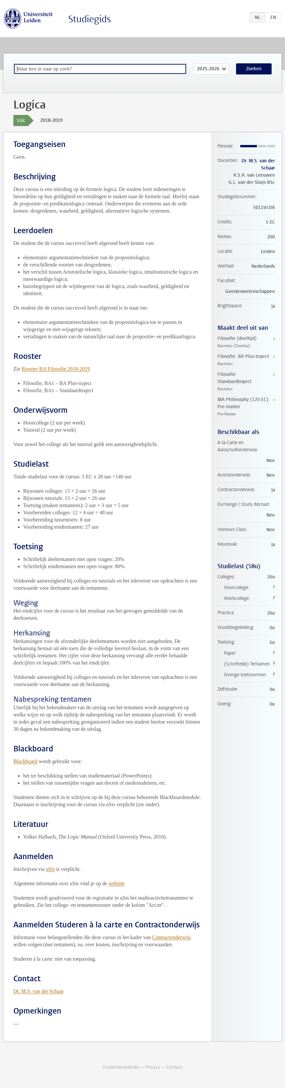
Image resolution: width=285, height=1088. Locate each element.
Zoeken (253, 69)
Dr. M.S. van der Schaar (38, 991)
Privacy (153, 1067)
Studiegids (89, 19)
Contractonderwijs (171, 937)
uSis (50, 869)
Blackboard (25, 761)
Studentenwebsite (121, 1067)
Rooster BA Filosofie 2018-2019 (56, 369)
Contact (174, 1067)
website (116, 883)
